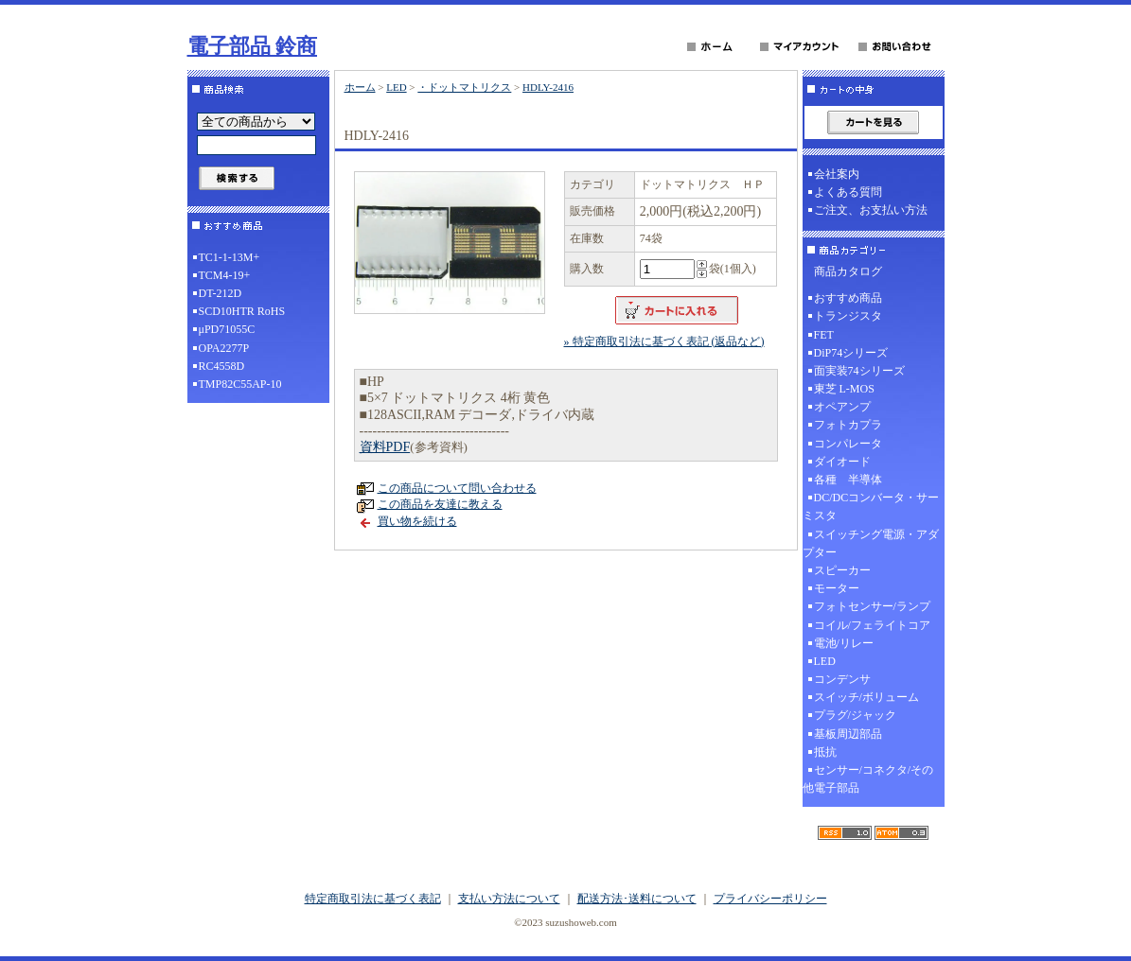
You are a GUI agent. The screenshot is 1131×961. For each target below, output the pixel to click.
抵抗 (825, 752)
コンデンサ (842, 679)
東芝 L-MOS (844, 388)
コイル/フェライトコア (872, 625)
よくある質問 (848, 192)
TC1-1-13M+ (229, 257)
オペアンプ (842, 406)
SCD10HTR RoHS (242, 311)
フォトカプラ (848, 424)
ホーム (360, 87)
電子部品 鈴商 (252, 46)
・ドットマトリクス (464, 87)
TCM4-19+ (225, 275)
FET (824, 334)
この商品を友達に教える (440, 504)
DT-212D (220, 293)
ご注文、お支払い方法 (871, 210)
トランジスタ (848, 316)
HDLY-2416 (548, 87)
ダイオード (842, 461)
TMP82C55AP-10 (240, 384)
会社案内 (836, 174)
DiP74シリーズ (851, 352)
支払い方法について (509, 898)
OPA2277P (224, 348)
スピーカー (842, 570)
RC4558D (222, 366)
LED (396, 87)
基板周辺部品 (848, 734)
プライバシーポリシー (770, 898)
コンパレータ (848, 443)
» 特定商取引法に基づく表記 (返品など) (664, 341)
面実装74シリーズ (859, 370)
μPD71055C (227, 329)
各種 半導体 (848, 479)
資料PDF (385, 447)
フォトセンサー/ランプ (872, 606)
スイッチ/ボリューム (866, 697)
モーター (836, 588)
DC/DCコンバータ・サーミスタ (871, 506)
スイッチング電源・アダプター (871, 543)
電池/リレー (844, 643)
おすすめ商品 (848, 298)
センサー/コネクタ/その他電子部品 (868, 779)
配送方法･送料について (637, 898)
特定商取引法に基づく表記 (373, 898)
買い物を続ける (417, 521)
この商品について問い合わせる (457, 488)
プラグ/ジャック (855, 715)
